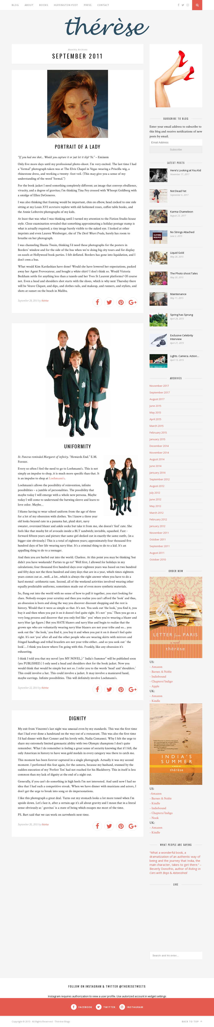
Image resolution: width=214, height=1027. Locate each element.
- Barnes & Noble (161, 672)
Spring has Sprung (181, 314)
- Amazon (156, 667)
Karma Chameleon (181, 211)
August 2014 (157, 459)
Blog (15, 4)
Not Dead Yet (178, 191)
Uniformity (77, 446)
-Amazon (156, 794)
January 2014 (157, 472)
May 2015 (155, 412)
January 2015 (157, 439)
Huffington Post (66, 4)
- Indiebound (158, 676)
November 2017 (159, 386)
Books (43, 4)
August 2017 (157, 399)
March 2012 (157, 513)
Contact (103, 4)
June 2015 (155, 406)
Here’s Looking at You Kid (185, 170)
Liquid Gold (177, 253)
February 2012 (158, 519)
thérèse (44, 301)
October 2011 (158, 539)
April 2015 (155, 419)
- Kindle (155, 701)
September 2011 (160, 546)
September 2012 (160, 479)
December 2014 (159, 446)
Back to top (192, 1021)
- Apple (154, 686)
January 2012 (157, 526)
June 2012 (155, 499)
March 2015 (157, 426)
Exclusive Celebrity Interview (181, 337)
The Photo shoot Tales (184, 273)
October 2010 (158, 559)
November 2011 (159, 533)
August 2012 (157, 486)
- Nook (154, 818)
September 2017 (160, 392)
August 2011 (157, 553)
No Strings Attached (182, 232)
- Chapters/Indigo (161, 681)
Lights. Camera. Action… (184, 356)
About (29, 4)
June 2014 (155, 466)
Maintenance (178, 294)
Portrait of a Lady (78, 146)
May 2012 (155, 506)
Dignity (77, 718)
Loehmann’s (57, 478)
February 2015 (158, 432)
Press (87, 4)
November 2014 (159, 452)
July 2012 (155, 492)
